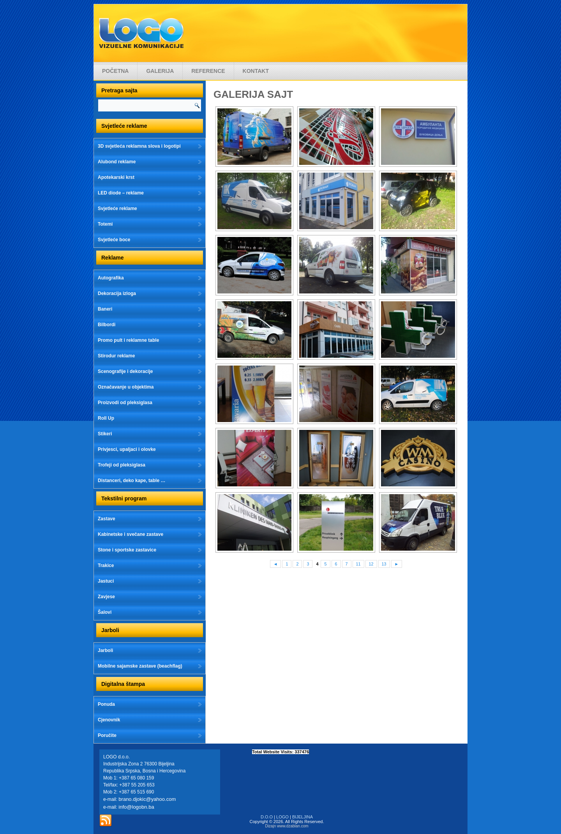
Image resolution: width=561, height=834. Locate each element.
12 (371, 564)
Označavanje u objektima (125, 387)
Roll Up (106, 418)
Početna (115, 71)
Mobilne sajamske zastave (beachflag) (140, 666)
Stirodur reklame (116, 356)
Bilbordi (106, 324)
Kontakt (256, 71)
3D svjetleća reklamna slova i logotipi (139, 146)
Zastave (106, 518)
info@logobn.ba (136, 807)
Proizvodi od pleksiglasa (125, 402)
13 (384, 564)
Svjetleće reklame (117, 208)
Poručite (107, 735)
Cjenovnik (109, 720)
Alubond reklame (117, 161)
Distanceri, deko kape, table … (131, 480)
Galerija (160, 71)
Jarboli (105, 650)
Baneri (105, 309)
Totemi (105, 224)
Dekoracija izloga (117, 293)
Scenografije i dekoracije (125, 371)
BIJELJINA (302, 817)
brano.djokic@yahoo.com (147, 799)
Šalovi (104, 612)
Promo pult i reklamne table (128, 340)
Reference (208, 71)
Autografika (111, 278)
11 (358, 564)
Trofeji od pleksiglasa (121, 465)
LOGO (282, 817)
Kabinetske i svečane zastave (130, 534)
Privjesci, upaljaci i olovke (127, 449)
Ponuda (106, 704)
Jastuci (106, 581)
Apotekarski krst (116, 177)
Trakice (106, 565)
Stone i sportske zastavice (127, 550)
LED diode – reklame (121, 193)
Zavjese (106, 596)
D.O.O (267, 817)
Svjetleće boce (114, 239)
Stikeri (105, 433)
